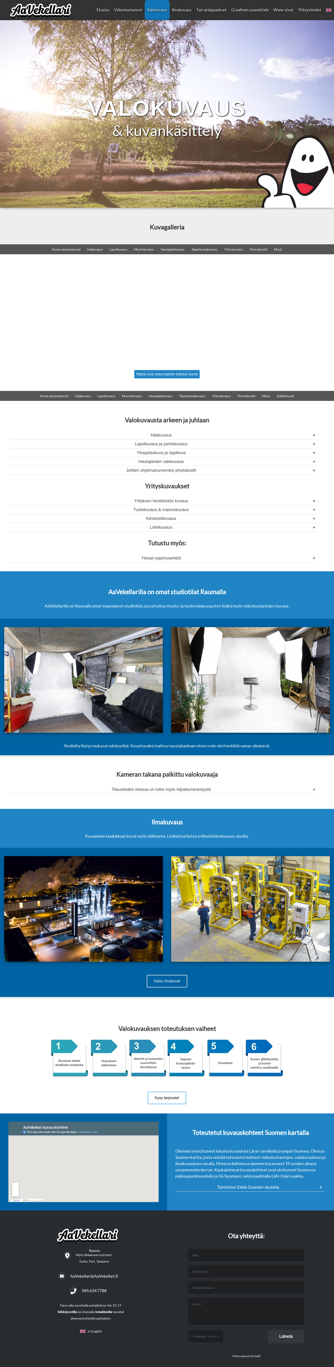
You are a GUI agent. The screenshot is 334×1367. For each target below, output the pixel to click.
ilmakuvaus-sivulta (231, 836)
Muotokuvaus (144, 249)
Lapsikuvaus (118, 249)
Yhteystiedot (309, 9)
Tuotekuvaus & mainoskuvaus (161, 509)
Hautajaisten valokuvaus (161, 461)
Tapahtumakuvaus (204, 249)
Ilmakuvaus (182, 9)
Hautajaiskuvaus (172, 249)
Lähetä (286, 1336)
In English (91, 1331)
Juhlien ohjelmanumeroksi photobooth (161, 470)
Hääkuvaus (95, 249)
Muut (278, 249)
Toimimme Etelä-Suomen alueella (248, 1187)
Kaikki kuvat (285, 396)
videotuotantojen (259, 605)
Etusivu (103, 9)
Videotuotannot (128, 9)
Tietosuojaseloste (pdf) (246, 1356)
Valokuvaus (157, 9)
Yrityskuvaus (233, 249)
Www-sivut (283, 9)
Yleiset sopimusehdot (161, 558)
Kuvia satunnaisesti (66, 249)
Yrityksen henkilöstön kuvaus (161, 501)
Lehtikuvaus (161, 527)
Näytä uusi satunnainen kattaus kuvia (167, 374)
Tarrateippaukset (211, 9)
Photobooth (258, 249)
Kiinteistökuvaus (161, 518)
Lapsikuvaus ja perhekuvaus (161, 444)
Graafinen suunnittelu (250, 9)
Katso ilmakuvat (167, 981)
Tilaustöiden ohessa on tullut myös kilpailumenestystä (161, 789)
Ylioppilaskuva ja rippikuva (161, 452)
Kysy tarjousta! (167, 1098)
